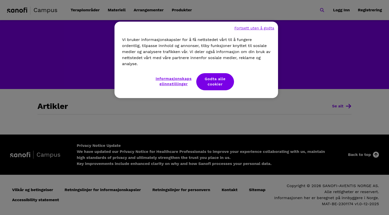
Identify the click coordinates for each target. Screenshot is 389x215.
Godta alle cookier (215, 82)
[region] (196, 60)
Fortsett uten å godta (254, 28)
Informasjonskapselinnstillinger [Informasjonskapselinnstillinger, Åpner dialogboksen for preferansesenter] (173, 81)
